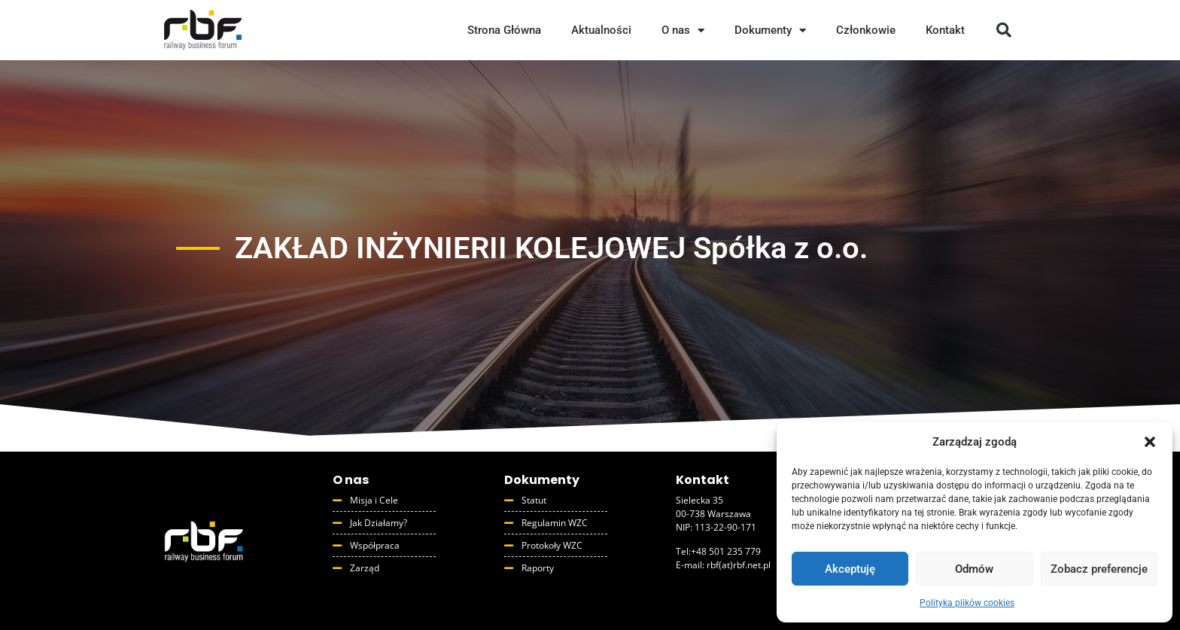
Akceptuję (850, 569)
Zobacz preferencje (1099, 569)
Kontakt (945, 30)
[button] (1149, 441)
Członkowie (866, 30)
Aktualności (601, 30)
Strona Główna (504, 30)
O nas (682, 30)
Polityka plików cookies (967, 603)
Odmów (974, 569)
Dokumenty (770, 30)
